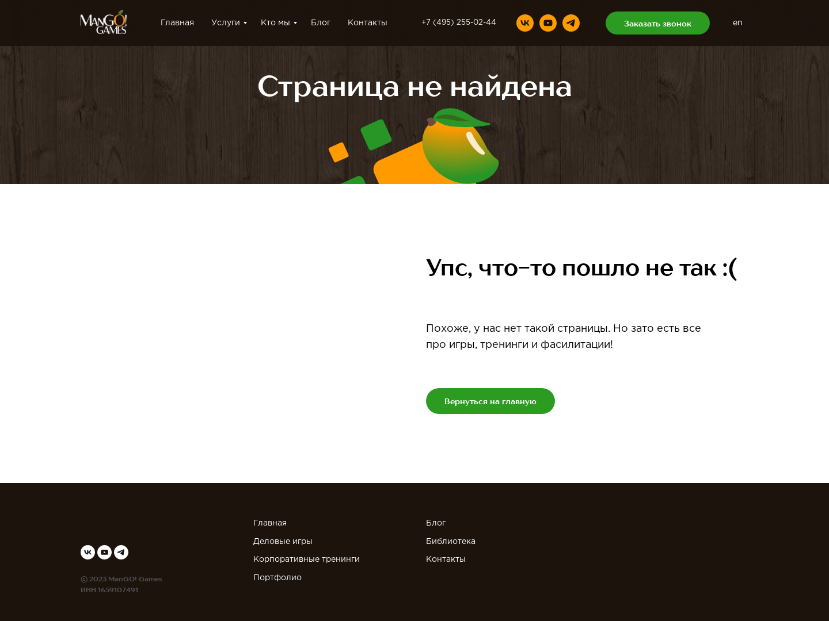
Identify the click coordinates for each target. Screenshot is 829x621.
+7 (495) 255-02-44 (458, 23)
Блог (320, 23)
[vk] (525, 23)
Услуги (225, 23)
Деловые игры (283, 541)
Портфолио (277, 577)
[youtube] (548, 23)
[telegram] (571, 23)
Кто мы (275, 23)
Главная (177, 23)
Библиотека (451, 541)
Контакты (367, 23)
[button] (658, 23)
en (738, 23)
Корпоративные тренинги (306, 559)
